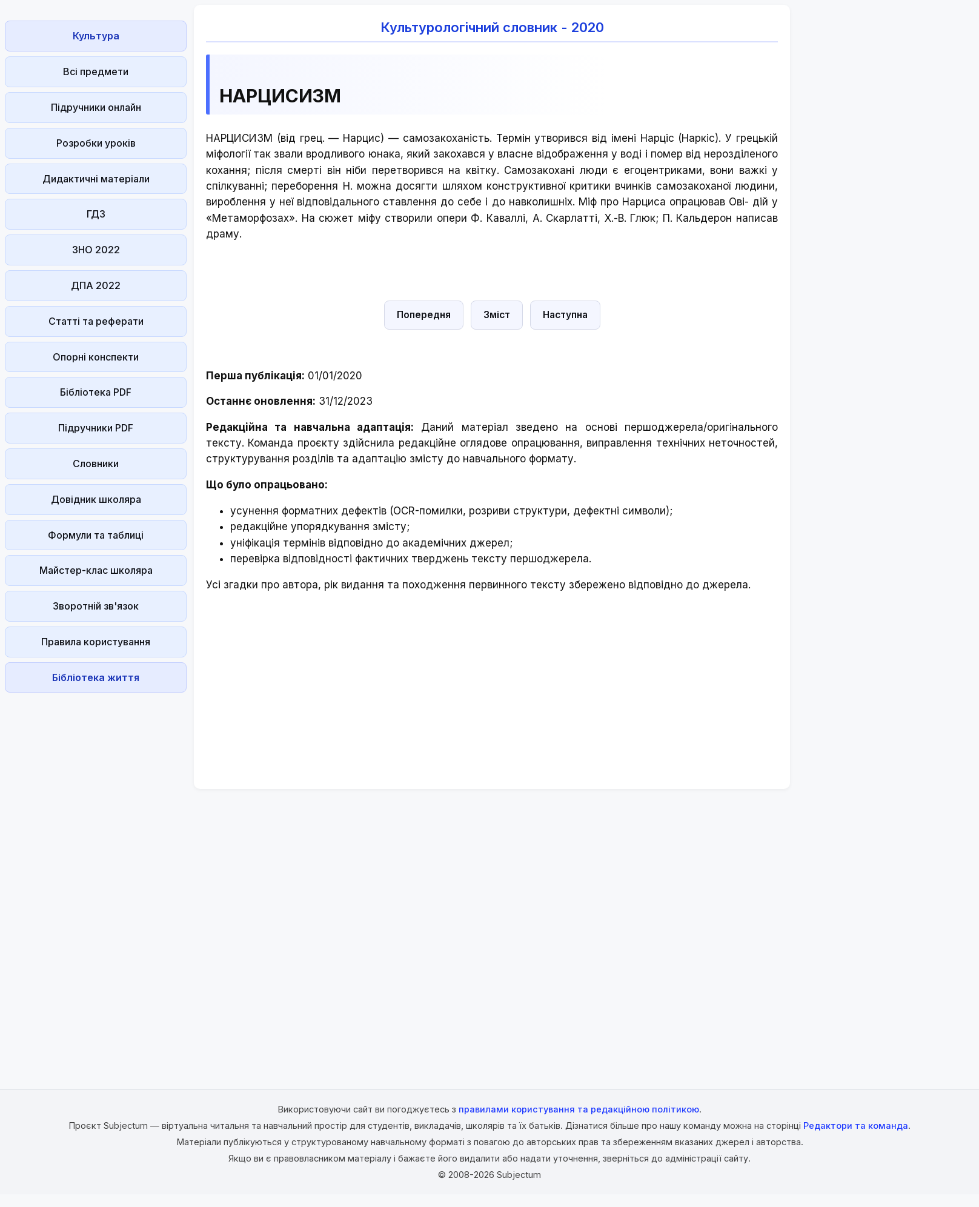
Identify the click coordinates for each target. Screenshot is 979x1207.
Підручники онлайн (96, 107)
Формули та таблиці (96, 535)
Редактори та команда (855, 1125)
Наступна (565, 315)
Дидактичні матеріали (96, 179)
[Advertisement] (96, 879)
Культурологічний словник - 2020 (492, 27)
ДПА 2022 (96, 285)
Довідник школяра (96, 499)
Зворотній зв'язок (96, 606)
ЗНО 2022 (96, 250)
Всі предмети (95, 71)
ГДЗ (96, 214)
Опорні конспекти (96, 357)
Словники (96, 463)
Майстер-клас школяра (96, 570)
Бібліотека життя (95, 677)
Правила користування (95, 642)
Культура (96, 36)
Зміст (496, 315)
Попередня (424, 315)
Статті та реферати (96, 321)
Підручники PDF (95, 428)
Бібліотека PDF (95, 392)
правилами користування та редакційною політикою (579, 1109)
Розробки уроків (96, 143)
